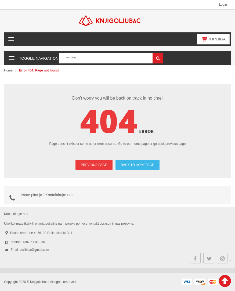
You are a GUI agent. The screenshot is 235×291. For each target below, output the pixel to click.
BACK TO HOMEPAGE (137, 165)
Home (8, 70)
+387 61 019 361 (34, 242)
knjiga (217, 39)
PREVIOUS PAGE (94, 165)
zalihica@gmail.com (34, 250)
